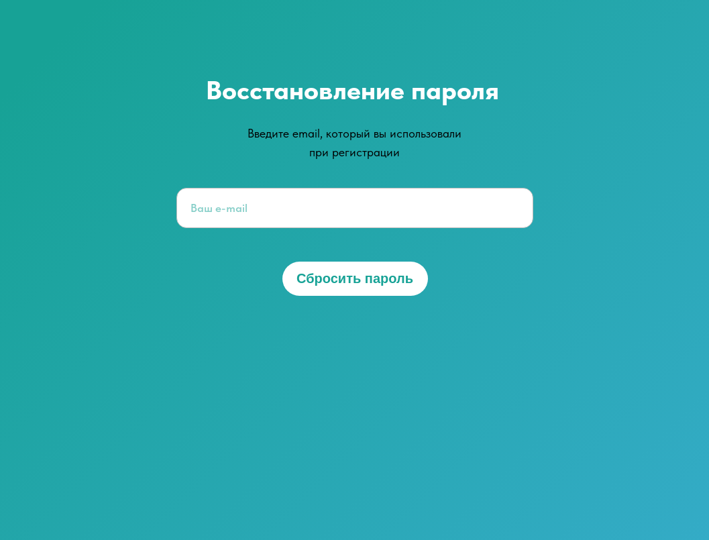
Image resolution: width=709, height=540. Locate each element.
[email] (354, 208)
